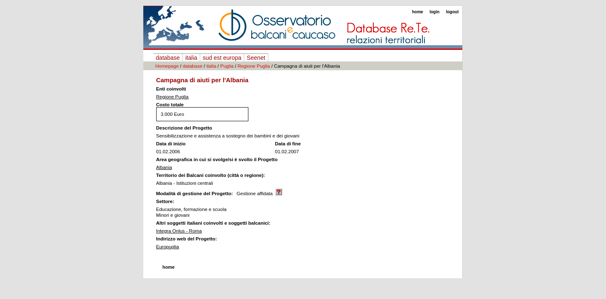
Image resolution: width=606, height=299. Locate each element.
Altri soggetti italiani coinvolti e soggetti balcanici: (213, 223)
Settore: (165, 201)
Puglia (226, 66)
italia (191, 57)
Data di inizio (171, 143)
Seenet (256, 57)
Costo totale (170, 104)
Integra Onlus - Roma (179, 230)
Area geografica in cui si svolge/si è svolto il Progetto (216, 159)
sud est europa (222, 57)
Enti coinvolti (171, 88)
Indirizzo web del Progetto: (186, 238)
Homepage (167, 66)
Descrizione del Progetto (184, 127)
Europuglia (167, 246)
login (434, 12)
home (417, 12)
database (168, 57)
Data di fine (288, 143)
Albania (164, 167)
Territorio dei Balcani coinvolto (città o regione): (210, 175)
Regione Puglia (254, 66)
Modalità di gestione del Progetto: (194, 193)
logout (452, 12)
